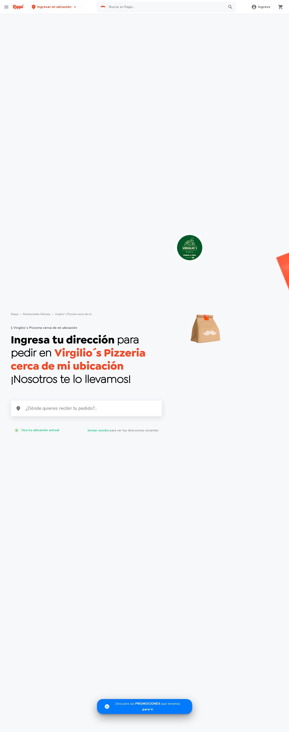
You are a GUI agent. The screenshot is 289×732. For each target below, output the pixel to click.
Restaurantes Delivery (36, 314)
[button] (54, 6)
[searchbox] (165, 7)
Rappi (15, 314)
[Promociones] (144, 706)
